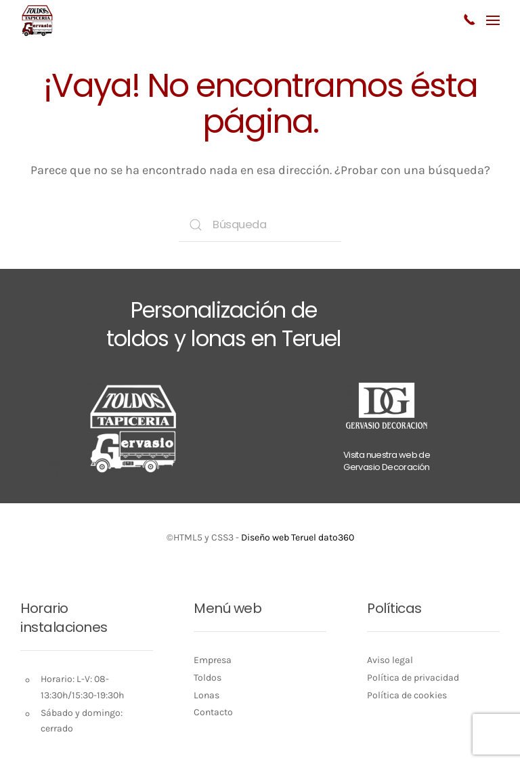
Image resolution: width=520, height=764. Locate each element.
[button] (493, 20)
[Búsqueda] (260, 225)
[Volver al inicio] (37, 20)
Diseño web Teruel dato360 (297, 537)
